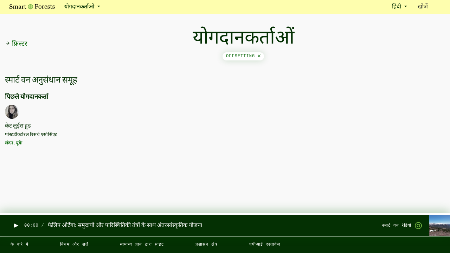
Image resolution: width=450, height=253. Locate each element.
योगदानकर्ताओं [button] (80, 7)
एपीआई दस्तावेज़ (265, 244)
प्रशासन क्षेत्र (206, 244)
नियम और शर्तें (74, 244)
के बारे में (19, 244)
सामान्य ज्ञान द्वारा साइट (142, 244)
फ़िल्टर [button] (16, 44)
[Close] (259, 56)
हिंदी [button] (397, 7)
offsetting (243, 56)
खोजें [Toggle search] (429, 6)
